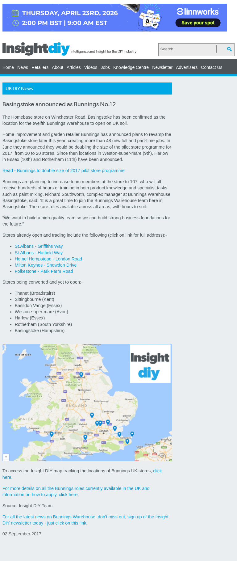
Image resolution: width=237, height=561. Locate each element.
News (22, 67)
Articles (74, 67)
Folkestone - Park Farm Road (44, 271)
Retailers (39, 67)
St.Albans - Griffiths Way (39, 246)
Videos (91, 67)
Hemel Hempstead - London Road (48, 258)
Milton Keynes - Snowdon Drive (46, 265)
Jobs (105, 67)
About (57, 67)
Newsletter (162, 67)
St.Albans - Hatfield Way (39, 252)
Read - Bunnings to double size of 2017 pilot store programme (63, 170)
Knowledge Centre (131, 67)
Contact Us (211, 67)
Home (8, 67)
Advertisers (187, 67)
